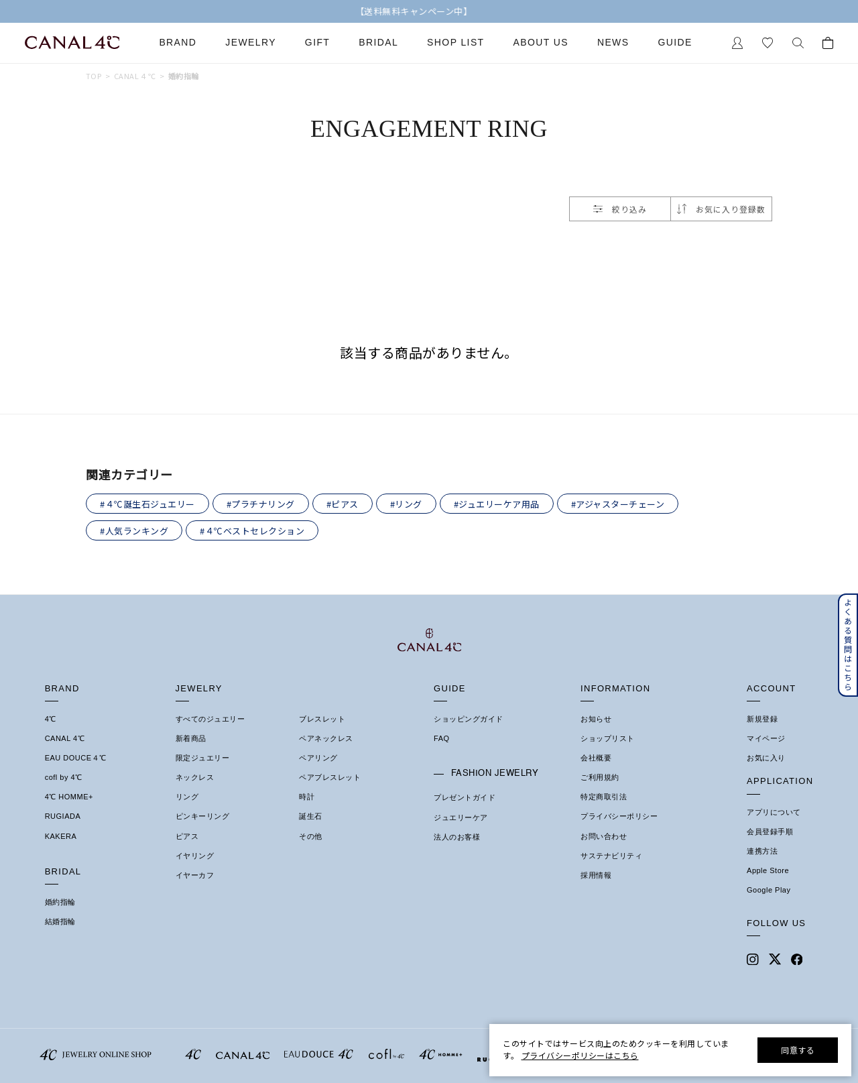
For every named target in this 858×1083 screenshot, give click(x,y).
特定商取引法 (603, 797)
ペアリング (318, 758)
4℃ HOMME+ (69, 797)
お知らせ (595, 719)
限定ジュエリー (203, 758)
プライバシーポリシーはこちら (580, 1055)
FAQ (442, 738)
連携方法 (762, 851)
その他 (310, 836)
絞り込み (620, 209)
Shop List (455, 43)
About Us (540, 43)
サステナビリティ (611, 856)
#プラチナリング (261, 504)
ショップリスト (607, 738)
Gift (317, 43)
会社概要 (595, 758)
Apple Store (768, 870)
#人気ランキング (134, 530)
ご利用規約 (599, 777)
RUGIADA (63, 816)
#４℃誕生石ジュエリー (147, 504)
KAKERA (61, 836)
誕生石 (310, 816)
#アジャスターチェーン (618, 504)
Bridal (378, 43)
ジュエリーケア (461, 817)
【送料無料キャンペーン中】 (429, 11)
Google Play (768, 890)
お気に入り (766, 758)
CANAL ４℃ (135, 76)
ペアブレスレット (330, 777)
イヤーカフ (195, 875)
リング (187, 797)
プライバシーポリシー (619, 816)
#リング (406, 504)
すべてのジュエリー (210, 719)
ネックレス (195, 777)
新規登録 (762, 719)
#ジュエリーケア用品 (497, 504)
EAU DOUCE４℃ (76, 758)
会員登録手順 (770, 832)
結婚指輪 (60, 921)
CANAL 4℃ (64, 738)
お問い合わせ (603, 836)
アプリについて (774, 812)
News (613, 43)
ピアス (187, 836)
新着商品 (191, 738)
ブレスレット (322, 719)
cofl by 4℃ (63, 777)
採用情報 (595, 875)
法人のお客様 (457, 837)
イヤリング (195, 856)
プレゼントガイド (464, 797)
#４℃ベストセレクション (252, 530)
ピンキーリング (203, 816)
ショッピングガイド (468, 719)
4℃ (50, 719)
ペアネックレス (326, 738)
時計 (306, 797)
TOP (93, 76)
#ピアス (342, 504)
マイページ (766, 738)
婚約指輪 (183, 76)
